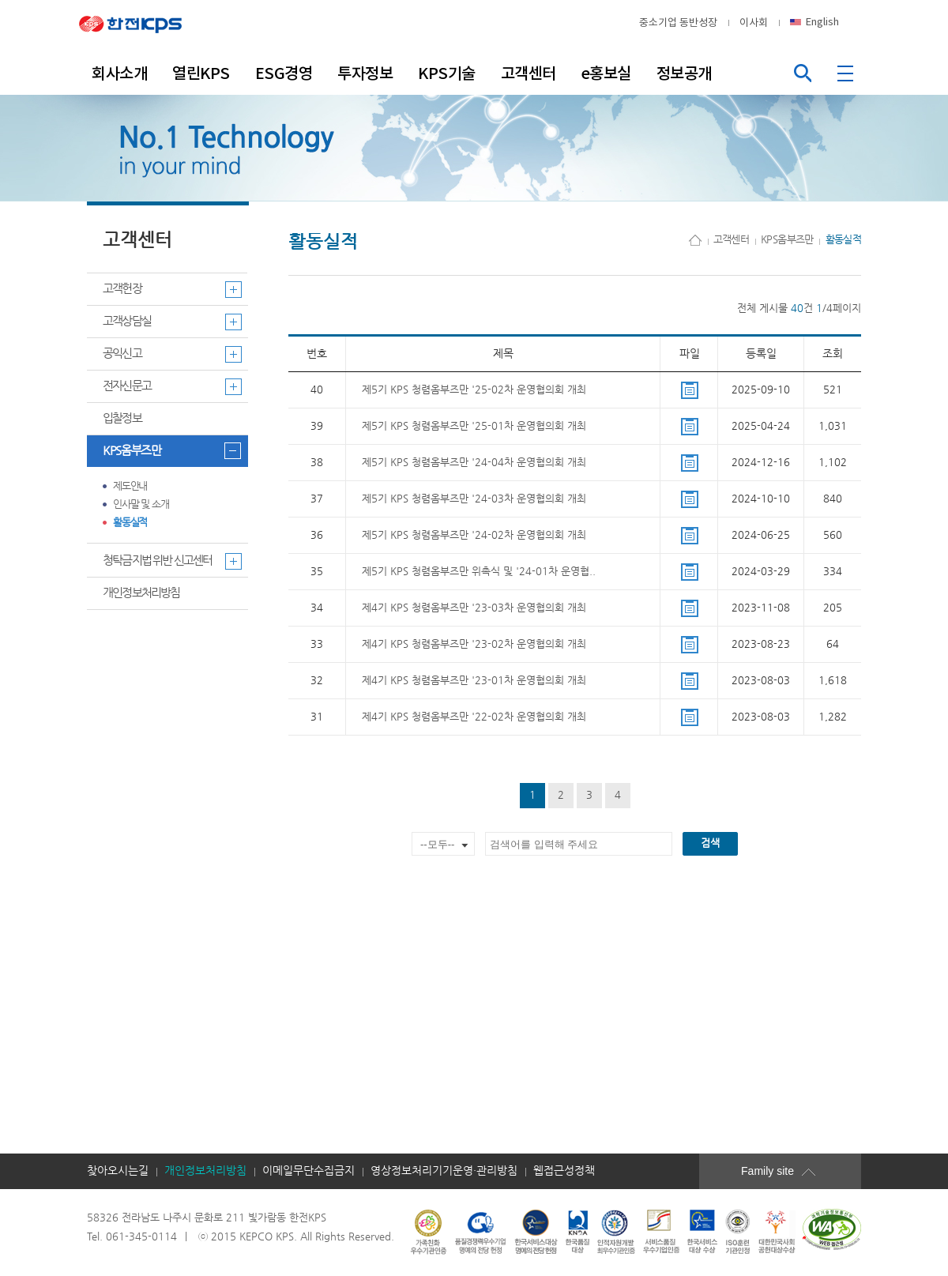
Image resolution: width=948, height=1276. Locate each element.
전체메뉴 (847, 73)
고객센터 (528, 73)
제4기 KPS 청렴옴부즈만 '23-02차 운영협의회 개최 (474, 644)
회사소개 (119, 73)
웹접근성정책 (564, 1170)
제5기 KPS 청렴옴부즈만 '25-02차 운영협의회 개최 (474, 390)
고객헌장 (122, 289)
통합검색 (802, 73)
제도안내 (130, 486)
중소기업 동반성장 (678, 22)
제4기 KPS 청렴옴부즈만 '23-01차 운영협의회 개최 (474, 681)
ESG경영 (284, 73)
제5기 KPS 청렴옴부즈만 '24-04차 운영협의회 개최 (474, 462)
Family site (790, 1171)
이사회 (753, 22)
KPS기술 (447, 73)
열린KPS (201, 73)
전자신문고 (127, 386)
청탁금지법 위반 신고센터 (158, 560)
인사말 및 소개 (141, 504)
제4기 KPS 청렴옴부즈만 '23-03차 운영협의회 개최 (474, 608)
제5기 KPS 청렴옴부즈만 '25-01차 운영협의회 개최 (474, 426)
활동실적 (130, 523)
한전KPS (142, 23)
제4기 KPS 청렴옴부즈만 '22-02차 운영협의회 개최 (474, 717)
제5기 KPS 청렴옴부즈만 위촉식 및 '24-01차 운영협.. (479, 571)
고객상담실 (127, 321)
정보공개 (684, 73)
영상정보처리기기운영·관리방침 (444, 1170)
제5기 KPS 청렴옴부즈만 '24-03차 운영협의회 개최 (474, 499)
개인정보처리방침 (141, 593)
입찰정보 (122, 418)
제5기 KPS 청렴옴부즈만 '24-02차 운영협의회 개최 (474, 535)
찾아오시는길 (118, 1170)
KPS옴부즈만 (132, 451)
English (822, 22)
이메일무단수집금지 (308, 1170)
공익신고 (122, 353)
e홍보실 (606, 73)
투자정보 (365, 73)
